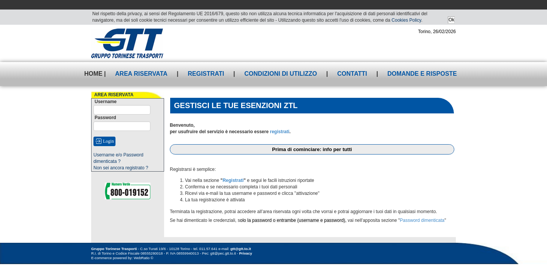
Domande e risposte (422, 73)
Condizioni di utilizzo (280, 73)
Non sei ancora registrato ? (120, 167)
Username (106, 101)
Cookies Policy (406, 20)
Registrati (206, 73)
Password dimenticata (422, 220)
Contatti (352, 73)
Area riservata (141, 73)
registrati (279, 131)
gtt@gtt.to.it (241, 249)
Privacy (245, 253)
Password (105, 117)
